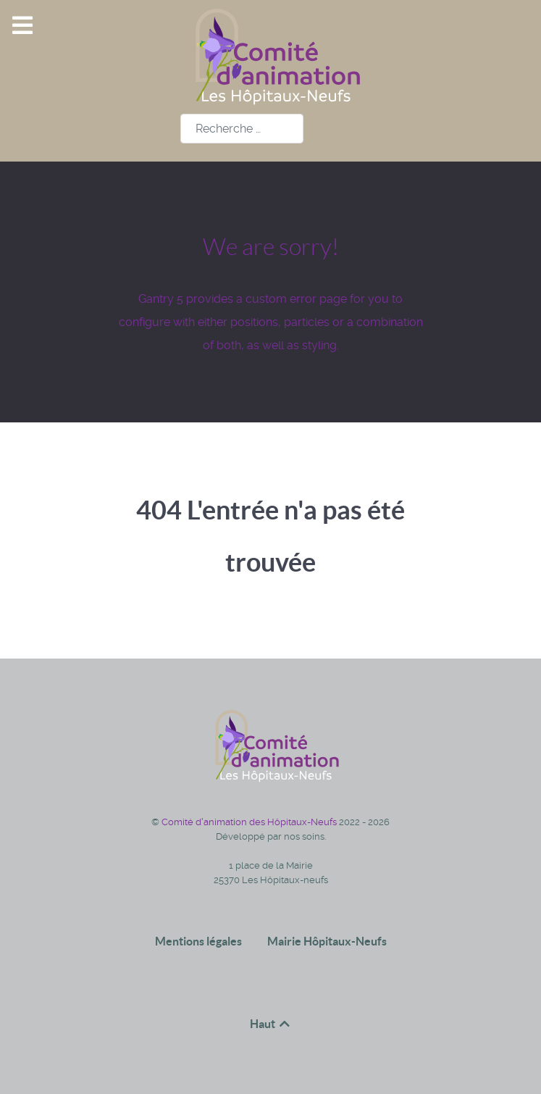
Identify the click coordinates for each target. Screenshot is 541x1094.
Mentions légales (198, 941)
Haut (271, 1023)
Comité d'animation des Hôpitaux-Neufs (250, 822)
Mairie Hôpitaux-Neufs (327, 941)
